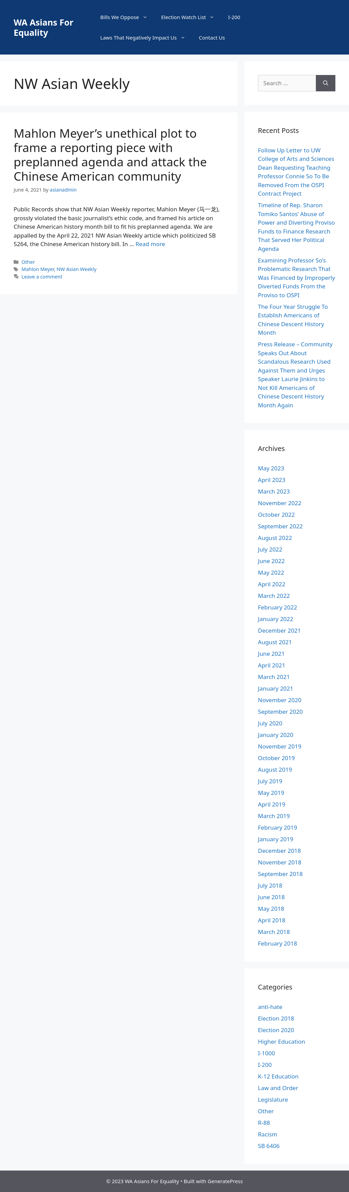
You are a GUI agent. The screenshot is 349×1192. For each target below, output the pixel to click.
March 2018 (274, 932)
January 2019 (275, 839)
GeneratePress (225, 1181)
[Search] (325, 83)
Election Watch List (191, 17)
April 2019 (271, 804)
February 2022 (277, 607)
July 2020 (270, 723)
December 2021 (279, 630)
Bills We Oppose (127, 17)
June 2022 (271, 561)
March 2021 (274, 677)
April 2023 (271, 480)
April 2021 (271, 665)
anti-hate (270, 1007)
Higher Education (281, 1041)
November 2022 (279, 503)
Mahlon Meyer (37, 269)
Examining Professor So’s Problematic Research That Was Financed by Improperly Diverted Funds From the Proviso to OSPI (296, 277)
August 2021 (275, 642)
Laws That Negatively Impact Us (146, 37)
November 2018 (279, 862)
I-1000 (266, 1053)
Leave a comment (41, 276)
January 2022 (275, 619)
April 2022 (271, 584)
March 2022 (274, 596)
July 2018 (270, 885)
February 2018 (277, 943)
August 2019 (275, 769)
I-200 (234, 17)
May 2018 (271, 908)
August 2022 (275, 538)
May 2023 (271, 468)
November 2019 (279, 746)
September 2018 (280, 874)
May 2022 (271, 572)
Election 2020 (276, 1030)
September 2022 (280, 526)
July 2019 (270, 781)
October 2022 (276, 514)
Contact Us (212, 37)
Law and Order (278, 1088)
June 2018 (271, 897)
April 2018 (271, 920)
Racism (267, 1134)
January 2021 (275, 688)
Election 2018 (276, 1018)
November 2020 (279, 700)
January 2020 (275, 735)
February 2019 (277, 827)
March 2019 (274, 816)
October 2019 (276, 758)
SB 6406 (269, 1146)
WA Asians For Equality (43, 27)
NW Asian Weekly (76, 269)
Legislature (273, 1099)
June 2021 (271, 654)
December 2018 (279, 851)
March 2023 (274, 491)
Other (28, 262)
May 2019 (271, 793)
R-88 (264, 1123)
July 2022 (270, 549)
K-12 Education (278, 1076)
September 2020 (280, 711)
